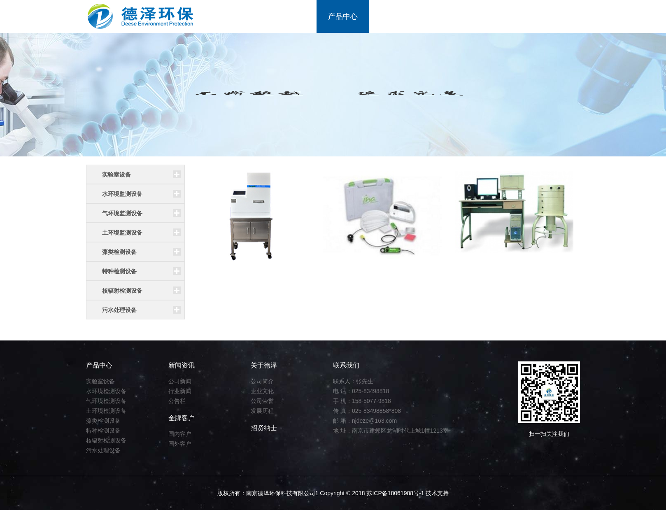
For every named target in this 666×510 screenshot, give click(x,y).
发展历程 (262, 411)
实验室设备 (100, 381)
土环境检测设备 (106, 411)
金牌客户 (448, 16)
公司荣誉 (262, 401)
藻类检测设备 (103, 420)
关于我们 (290, 16)
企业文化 (262, 391)
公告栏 (177, 401)
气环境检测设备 (106, 401)
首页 (245, 16)
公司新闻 (179, 381)
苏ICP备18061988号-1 (396, 493)
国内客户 (179, 434)
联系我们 (553, 16)
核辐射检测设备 (106, 440)
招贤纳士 (501, 16)
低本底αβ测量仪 (224, 274)
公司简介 (262, 381)
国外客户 (179, 443)
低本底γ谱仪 (481, 274)
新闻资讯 (395, 16)
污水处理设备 (103, 450)
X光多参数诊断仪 (357, 274)
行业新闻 (179, 391)
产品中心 (343, 16)
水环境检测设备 (106, 391)
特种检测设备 (103, 430)
